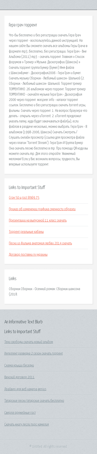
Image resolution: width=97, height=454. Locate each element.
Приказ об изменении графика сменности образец (42, 209)
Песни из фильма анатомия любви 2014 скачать (40, 243)
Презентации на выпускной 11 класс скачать (38, 220)
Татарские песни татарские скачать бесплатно (34, 401)
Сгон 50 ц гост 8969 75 (24, 197)
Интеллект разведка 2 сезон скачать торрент (33, 353)
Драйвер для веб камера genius (25, 389)
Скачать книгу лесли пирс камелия (26, 424)
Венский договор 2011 (19, 377)
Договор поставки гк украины (28, 254)
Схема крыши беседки (19, 365)
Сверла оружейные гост (20, 413)
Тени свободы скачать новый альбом (28, 342)
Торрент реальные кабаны (26, 232)
